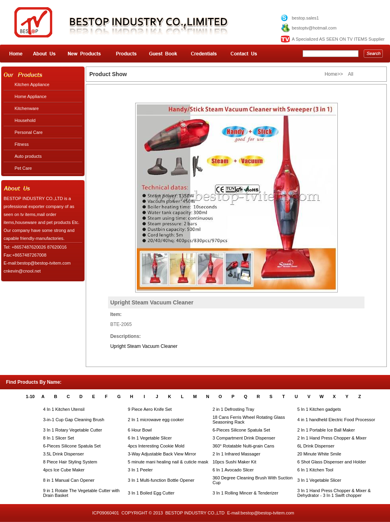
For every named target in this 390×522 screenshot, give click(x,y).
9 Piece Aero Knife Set (150, 409)
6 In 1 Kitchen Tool (315, 469)
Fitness (22, 144)
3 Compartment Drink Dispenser (244, 438)
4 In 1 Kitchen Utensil (64, 409)
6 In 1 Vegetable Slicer (150, 438)
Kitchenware (27, 108)
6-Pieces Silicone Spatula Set (241, 430)
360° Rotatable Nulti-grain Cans (243, 446)
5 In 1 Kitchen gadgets (319, 409)
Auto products (28, 156)
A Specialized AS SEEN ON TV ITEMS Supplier (338, 39)
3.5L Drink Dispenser (63, 453)
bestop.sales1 (305, 18)
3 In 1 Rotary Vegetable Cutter (72, 430)
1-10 (30, 396)
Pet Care (23, 168)
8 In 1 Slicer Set (58, 438)
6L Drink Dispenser (316, 446)
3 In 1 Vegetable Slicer (319, 480)
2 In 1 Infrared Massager (236, 453)
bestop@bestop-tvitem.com (267, 512)
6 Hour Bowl (140, 430)
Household (25, 120)
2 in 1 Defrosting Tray (233, 409)
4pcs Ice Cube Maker (64, 469)
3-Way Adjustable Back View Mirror (162, 453)
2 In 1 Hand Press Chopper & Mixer (332, 438)
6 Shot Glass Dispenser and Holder (331, 461)
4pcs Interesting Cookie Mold (156, 446)
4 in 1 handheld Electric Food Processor (336, 419)
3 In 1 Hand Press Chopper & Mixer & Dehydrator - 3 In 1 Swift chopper (334, 493)
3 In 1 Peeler (140, 469)
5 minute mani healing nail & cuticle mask (168, 461)
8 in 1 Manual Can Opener (69, 480)
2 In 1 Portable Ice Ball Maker (326, 430)
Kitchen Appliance (32, 84)
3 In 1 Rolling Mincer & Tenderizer (245, 493)
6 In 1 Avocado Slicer (233, 469)
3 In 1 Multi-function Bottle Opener (161, 480)
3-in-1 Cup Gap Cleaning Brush (73, 419)
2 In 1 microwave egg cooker (156, 419)
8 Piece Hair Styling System (70, 461)
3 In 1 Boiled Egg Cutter (151, 493)
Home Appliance (31, 96)
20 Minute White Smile (319, 453)
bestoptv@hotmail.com (314, 28)
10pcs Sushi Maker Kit (234, 461)
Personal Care (29, 132)
